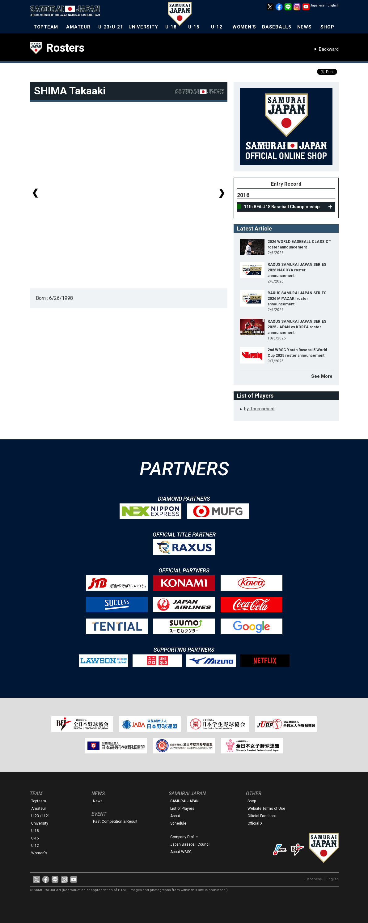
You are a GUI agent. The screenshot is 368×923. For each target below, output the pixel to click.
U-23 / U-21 (40, 816)
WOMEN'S (244, 27)
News (98, 801)
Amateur (38, 808)
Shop (251, 801)
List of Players (182, 808)
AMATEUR (78, 27)
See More (321, 376)
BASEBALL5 (276, 27)
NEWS (304, 27)
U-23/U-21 (110, 27)
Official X (255, 823)
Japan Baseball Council (190, 844)
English (333, 5)
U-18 (171, 27)
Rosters (65, 47)
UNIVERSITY (143, 27)
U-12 (216, 27)
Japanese (317, 5)
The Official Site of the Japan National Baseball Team (67, 11)
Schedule (178, 823)
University (39, 823)
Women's (39, 853)
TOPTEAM (46, 27)
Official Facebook (262, 816)
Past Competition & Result (115, 821)
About (175, 816)
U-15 (194, 27)
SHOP (327, 27)
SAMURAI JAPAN (184, 801)
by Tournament (259, 409)
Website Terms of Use (266, 808)
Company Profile (184, 837)
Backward (329, 49)
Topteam (38, 801)
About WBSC (181, 852)
